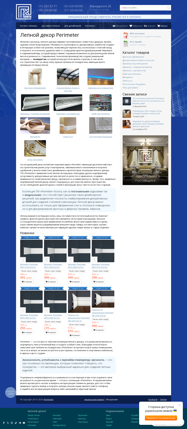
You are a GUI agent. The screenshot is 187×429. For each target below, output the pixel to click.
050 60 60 (47, 10)
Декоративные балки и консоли (138, 60)
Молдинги (128, 77)
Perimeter (49, 399)
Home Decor (33, 422)
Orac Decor (83, 422)
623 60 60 (73, 6)
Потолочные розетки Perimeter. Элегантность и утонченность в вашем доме (148, 101)
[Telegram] (20, 423)
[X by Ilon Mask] (8, 423)
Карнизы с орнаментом (134, 70)
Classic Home (34, 415)
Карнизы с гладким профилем (137, 67)
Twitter (163, 399)
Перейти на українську (161, 418)
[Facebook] (4, 423)
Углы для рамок (130, 87)
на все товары (145, 43)
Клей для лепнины (132, 73)
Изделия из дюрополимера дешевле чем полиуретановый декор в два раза (147, 124)
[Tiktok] (16, 423)
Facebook (152, 399)
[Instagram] (12, 423)
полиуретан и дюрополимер (145, 35)
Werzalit (109, 422)
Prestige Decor (59, 425)
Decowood (82, 415)
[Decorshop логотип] (11, 414)
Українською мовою (94, 399)
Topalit (109, 425)
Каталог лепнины (28, 25)
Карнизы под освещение (135, 63)
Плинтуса (127, 80)
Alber (108, 415)
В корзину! (27, 282)
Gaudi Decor (33, 419)
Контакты (90, 25)
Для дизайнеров (72, 25)
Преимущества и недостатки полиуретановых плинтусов (147, 112)
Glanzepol (57, 419)
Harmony (82, 419)
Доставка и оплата (51, 25)
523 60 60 (73, 10)
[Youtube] (24, 423)
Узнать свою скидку (29, 271)
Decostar (57, 415)
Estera (109, 419)
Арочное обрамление (133, 56)
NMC (55, 422)
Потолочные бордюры (134, 84)
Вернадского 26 (103, 8)
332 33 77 (47, 6)
